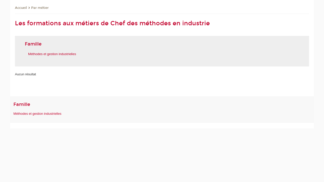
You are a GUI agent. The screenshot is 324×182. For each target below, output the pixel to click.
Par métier (40, 8)
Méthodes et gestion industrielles (37, 114)
